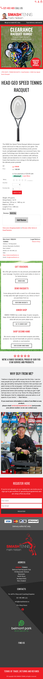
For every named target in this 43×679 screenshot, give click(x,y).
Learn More (26, 176)
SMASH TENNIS (21, 676)
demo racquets (22, 288)
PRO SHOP (5, 72)
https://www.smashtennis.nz (11, 255)
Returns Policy (36, 241)
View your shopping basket (11, 228)
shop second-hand (21, 331)
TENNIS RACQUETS (14, 72)
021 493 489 (7, 8)
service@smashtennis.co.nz (21, 406)
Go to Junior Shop (21, 324)
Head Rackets (25, 72)
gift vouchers (21, 266)
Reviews (6, 213)
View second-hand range (21, 346)
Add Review (21, 220)
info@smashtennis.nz (13, 257)
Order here (21, 281)
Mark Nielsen (23, 397)
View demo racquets (21, 302)
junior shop (21, 310)
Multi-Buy (13, 213)
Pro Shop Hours (21, 605)
